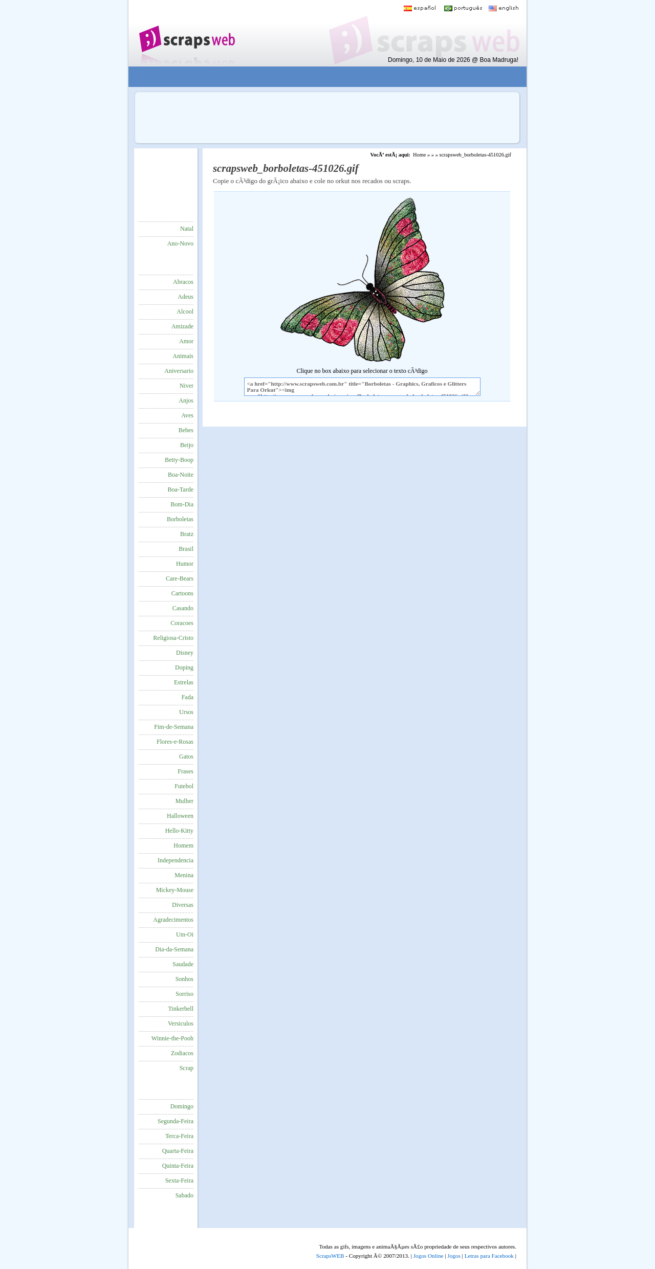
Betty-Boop (179, 459)
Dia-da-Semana (174, 949)
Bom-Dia (181, 504)
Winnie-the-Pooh (172, 1038)
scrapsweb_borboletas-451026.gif (475, 155)
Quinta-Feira (177, 1165)
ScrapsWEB (330, 1256)
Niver (186, 385)
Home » (421, 155)
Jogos (454, 1256)
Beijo (186, 445)
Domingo (181, 1106)
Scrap (186, 1068)
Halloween (180, 815)
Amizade (182, 326)
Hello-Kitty (179, 830)
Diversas (182, 904)
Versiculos (180, 1023)
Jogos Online (428, 1256)
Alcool (185, 311)
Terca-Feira (179, 1136)
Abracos (183, 281)
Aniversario (178, 370)
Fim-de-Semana (173, 726)
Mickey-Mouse (174, 890)
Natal (186, 228)
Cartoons (182, 593)
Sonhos (184, 979)
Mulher (184, 801)
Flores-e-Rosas (175, 741)
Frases (185, 771)
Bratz (186, 534)
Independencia (175, 860)
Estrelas (183, 682)
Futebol (183, 786)
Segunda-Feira (175, 1121)
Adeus (185, 296)
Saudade (182, 964)
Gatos (186, 756)
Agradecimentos (173, 919)
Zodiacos (182, 1053)
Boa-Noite (180, 474)
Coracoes (181, 623)
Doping (184, 667)
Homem (183, 845)
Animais (182, 356)
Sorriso (184, 993)
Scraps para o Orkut (186, 33)
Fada (187, 697)
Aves (187, 415)
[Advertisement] (320, 77)
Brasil (186, 548)
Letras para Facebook (489, 1256)
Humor (184, 563)
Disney (184, 652)
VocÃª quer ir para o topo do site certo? (636, 1244)
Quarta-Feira (177, 1150)
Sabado (184, 1195)
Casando (182, 608)
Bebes (186, 430)
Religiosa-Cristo (173, 637)
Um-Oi (184, 934)
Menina (183, 875)
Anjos (186, 400)
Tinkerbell (180, 1008)
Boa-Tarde (180, 489)
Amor (186, 341)
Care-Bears (179, 578)
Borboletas (180, 519)
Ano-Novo (180, 243)
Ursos (186, 712)
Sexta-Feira (179, 1180)
